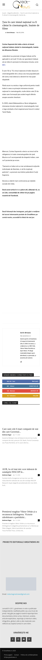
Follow (35, 396)
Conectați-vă (33, 386)
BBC (3, 65)
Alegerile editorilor (13, 13)
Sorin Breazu (11, 32)
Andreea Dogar (6, 435)
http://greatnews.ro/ (25, 336)
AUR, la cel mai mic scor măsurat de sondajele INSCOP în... (19, 470)
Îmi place (35, 381)
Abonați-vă (34, 391)
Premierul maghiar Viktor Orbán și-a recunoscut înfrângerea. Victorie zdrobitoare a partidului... (19, 514)
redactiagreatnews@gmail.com (18, 594)
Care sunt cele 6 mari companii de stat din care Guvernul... (20, 430)
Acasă (4, 13)
